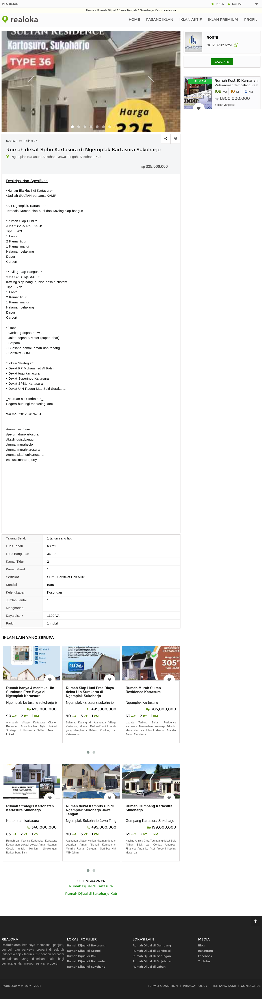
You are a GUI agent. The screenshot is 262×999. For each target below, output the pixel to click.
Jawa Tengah (128, 10)
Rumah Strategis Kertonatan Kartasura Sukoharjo (30, 808)
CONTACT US (250, 986)
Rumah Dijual (106, 10)
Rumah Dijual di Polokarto (86, 961)
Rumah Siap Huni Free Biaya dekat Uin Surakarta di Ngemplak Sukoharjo (90, 692)
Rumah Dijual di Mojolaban (152, 961)
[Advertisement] (91, 495)
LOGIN (220, 4)
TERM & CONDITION (163, 986)
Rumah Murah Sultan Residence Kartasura (143, 690)
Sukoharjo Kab (150, 10)
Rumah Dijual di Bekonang (86, 945)
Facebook (205, 956)
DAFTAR (237, 4)
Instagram (205, 950)
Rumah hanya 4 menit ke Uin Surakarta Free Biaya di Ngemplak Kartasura (30, 692)
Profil (250, 19)
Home (90, 10)
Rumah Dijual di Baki (82, 956)
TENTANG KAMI (224, 986)
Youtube (204, 961)
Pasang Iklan (159, 19)
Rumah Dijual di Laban (149, 966)
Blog (201, 945)
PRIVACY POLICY (195, 986)
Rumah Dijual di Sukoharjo (86, 966)
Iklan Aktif (190, 19)
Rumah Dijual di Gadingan (152, 956)
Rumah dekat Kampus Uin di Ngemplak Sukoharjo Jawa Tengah (90, 810)
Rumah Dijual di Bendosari (152, 950)
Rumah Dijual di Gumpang (152, 945)
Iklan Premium (223, 19)
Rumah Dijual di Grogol (84, 950)
